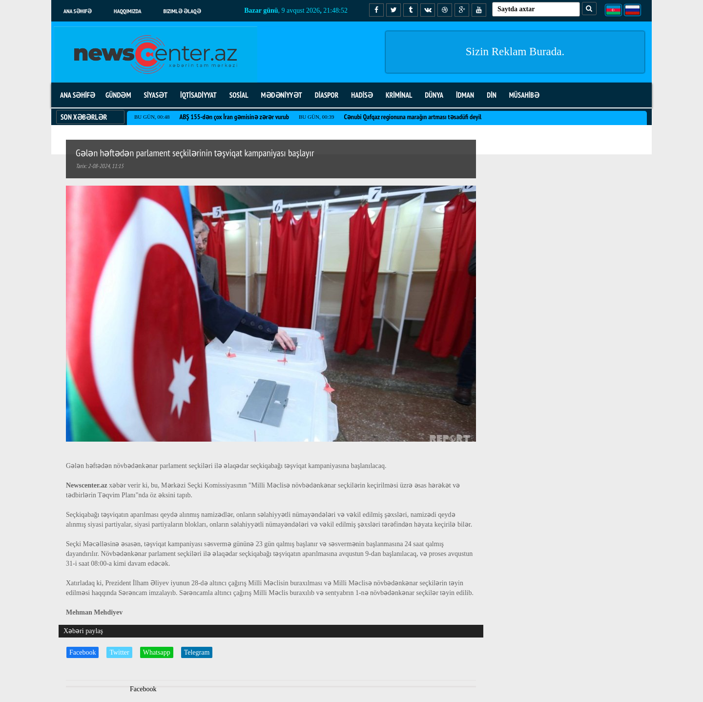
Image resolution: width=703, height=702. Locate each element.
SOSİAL (238, 95)
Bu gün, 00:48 (151, 117)
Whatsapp (156, 652)
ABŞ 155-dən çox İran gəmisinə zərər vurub (234, 116)
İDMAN (465, 95)
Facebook (82, 652)
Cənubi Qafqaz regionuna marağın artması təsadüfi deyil (412, 116)
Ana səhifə (77, 11)
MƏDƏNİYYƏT (281, 95)
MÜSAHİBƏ (524, 95)
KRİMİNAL (399, 95)
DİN (491, 95)
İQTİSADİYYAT (198, 95)
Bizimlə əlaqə (182, 11)
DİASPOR (327, 95)
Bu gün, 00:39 (316, 117)
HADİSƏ (362, 95)
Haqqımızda (128, 11)
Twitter (119, 652)
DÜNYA (434, 95)
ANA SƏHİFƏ (77, 95)
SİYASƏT (155, 95)
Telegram (197, 652)
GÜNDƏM (118, 95)
